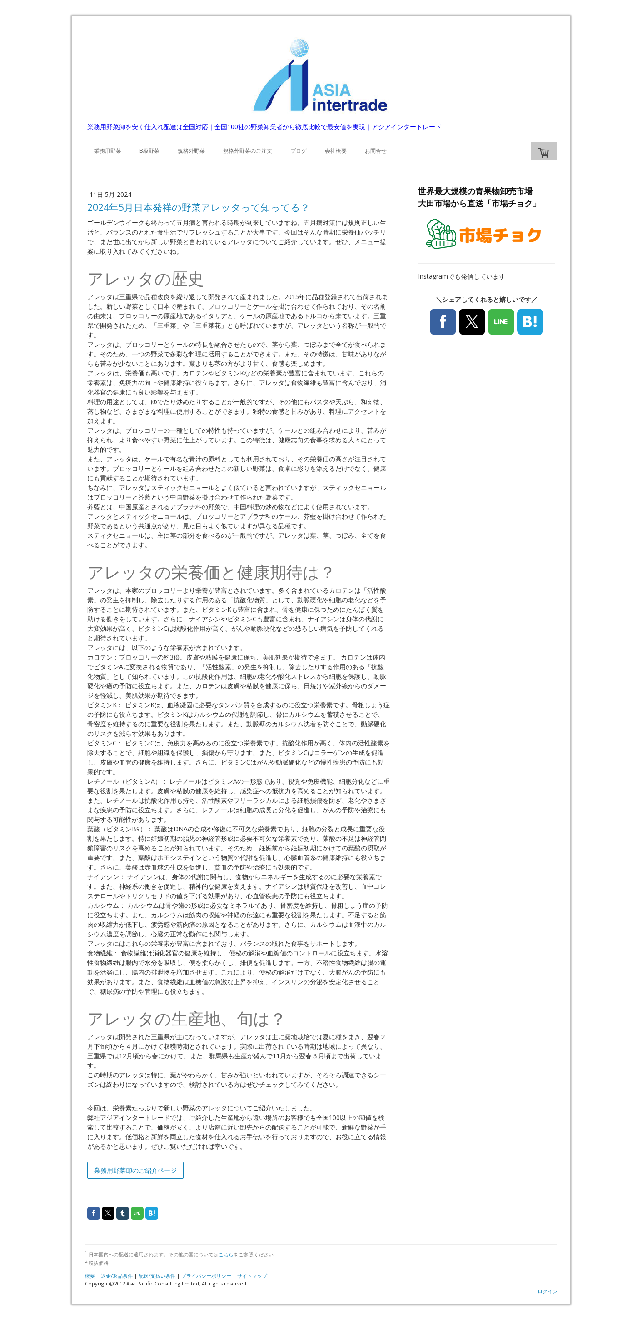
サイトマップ (252, 1275)
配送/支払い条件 (157, 1275)
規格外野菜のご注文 (247, 151)
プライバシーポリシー (206, 1275)
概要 (90, 1275)
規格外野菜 (191, 151)
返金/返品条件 (117, 1275)
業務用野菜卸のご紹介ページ (135, 1170)
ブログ (298, 151)
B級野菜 (149, 151)
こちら (226, 1254)
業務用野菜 (107, 151)
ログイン (547, 1291)
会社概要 (336, 151)
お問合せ (376, 151)
